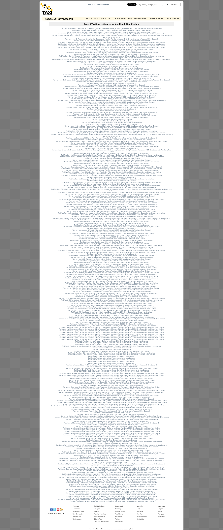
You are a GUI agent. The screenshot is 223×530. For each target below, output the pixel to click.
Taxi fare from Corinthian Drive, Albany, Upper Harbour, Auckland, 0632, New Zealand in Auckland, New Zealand (111, 160)
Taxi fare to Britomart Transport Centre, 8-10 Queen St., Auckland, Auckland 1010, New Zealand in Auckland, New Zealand (111, 382)
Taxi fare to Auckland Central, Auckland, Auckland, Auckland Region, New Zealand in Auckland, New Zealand (111, 351)
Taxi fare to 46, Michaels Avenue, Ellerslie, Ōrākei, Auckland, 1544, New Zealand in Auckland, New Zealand (111, 314)
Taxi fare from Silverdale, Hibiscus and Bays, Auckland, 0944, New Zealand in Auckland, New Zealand (111, 105)
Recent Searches (100, 516)
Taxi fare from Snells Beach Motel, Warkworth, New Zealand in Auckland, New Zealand (111, 122)
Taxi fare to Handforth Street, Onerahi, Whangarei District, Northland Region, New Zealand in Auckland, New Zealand (111, 407)
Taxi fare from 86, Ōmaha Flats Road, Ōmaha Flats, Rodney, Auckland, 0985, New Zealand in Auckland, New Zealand (111, 99)
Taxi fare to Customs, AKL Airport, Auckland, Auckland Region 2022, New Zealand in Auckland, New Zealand (111, 394)
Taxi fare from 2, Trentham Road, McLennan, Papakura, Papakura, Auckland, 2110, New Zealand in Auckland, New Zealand (111, 196)
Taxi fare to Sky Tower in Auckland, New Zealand (111, 462)
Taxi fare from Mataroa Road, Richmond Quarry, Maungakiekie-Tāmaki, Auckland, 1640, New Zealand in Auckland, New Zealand (111, 116)
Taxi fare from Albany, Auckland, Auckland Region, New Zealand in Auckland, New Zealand (111, 68)
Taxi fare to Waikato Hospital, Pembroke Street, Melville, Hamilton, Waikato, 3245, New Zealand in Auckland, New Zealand (111, 491)
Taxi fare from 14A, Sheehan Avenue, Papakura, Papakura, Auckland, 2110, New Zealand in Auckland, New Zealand (111, 139)
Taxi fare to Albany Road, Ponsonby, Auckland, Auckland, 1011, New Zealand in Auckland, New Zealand (112, 322)
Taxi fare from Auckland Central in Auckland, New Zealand (111, 119)
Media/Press (77, 516)
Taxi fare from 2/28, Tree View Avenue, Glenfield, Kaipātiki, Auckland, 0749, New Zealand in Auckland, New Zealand (111, 90)
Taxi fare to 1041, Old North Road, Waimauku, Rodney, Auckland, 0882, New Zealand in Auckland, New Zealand (111, 271)
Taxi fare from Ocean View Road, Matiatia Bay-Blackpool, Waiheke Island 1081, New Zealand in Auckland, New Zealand (111, 215)
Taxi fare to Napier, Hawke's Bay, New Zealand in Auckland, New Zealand (111, 440)
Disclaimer (140, 511)
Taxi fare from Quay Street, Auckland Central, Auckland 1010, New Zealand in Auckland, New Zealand (111, 81)
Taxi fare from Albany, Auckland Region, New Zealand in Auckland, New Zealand (111, 64)
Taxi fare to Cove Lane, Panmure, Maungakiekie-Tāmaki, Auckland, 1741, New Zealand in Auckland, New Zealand (111, 389)
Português (161, 516)
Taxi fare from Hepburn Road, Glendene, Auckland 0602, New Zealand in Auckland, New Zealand (111, 238)
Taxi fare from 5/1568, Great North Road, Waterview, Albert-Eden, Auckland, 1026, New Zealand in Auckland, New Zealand (111, 266)
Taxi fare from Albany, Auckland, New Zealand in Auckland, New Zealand (111, 51)
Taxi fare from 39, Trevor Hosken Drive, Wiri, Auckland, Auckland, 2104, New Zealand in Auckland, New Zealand (111, 198)
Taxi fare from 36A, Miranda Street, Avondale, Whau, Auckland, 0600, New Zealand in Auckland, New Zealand (111, 92)
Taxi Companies (78, 514)
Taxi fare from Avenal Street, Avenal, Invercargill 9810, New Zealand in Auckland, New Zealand (111, 237)
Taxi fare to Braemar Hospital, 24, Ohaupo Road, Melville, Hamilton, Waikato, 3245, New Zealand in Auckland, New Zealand (111, 380)
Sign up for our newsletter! (99, 4)
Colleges (97, 509)
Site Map (140, 514)
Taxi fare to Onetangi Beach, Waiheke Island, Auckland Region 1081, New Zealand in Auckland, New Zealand (111, 450)
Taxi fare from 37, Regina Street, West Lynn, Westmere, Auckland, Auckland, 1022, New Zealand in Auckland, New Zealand (111, 233)
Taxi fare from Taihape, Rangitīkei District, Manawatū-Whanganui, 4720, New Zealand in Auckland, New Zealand (111, 129)
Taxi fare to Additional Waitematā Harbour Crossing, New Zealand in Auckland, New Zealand (111, 320)
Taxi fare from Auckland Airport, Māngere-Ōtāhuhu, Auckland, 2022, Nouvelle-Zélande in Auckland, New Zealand (111, 230)
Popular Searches (100, 514)
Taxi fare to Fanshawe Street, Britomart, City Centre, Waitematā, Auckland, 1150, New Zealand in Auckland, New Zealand (111, 399)
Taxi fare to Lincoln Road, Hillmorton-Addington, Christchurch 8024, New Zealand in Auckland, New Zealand (111, 421)
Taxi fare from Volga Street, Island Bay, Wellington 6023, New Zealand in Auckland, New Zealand (111, 261)
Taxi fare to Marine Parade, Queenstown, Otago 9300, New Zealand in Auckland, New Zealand (111, 424)
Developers (76, 511)
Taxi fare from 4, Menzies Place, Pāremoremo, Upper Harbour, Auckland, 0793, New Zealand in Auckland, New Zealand (111, 240)
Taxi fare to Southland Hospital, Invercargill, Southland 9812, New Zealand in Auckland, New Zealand (112, 471)
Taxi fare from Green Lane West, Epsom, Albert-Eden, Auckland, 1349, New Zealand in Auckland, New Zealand (111, 165)
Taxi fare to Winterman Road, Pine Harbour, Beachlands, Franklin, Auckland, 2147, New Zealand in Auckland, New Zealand (111, 501)
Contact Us (140, 519)
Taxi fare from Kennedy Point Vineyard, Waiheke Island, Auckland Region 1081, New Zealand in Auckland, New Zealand (111, 216)
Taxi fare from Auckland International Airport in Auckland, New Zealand (111, 73)
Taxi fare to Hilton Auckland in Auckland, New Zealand (111, 413)
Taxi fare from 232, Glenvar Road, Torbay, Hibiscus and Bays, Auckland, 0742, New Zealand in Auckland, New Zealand (111, 247)
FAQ (138, 509)
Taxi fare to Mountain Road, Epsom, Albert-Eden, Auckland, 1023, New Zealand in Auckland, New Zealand (111, 436)
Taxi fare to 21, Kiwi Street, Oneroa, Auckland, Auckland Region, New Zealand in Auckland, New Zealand (111, 296)
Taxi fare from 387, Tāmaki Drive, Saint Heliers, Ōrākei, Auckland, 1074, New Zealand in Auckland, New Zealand (111, 259)
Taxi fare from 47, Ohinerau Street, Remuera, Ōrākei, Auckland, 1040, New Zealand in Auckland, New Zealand (111, 114)
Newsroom (173, 19)
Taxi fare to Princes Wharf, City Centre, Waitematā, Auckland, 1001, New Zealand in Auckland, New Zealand (111, 455)
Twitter (117, 519)
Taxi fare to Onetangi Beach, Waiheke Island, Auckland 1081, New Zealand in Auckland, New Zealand (111, 448)
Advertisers (76, 509)
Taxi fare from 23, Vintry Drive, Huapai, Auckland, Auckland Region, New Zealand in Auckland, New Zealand (111, 117)
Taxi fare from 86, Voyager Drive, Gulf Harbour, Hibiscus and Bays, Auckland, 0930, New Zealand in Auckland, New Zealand (112, 97)
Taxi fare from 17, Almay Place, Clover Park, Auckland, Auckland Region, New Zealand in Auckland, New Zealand (111, 78)
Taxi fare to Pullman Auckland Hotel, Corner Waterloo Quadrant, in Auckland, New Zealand (111, 457)
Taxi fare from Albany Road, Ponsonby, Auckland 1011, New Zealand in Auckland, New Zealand (111, 85)
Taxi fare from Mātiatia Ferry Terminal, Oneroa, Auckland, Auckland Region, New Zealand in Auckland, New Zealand (111, 58)
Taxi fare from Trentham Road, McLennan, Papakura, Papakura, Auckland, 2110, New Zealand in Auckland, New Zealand (111, 201)
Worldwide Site (142, 516)
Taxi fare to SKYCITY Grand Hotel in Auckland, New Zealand (111, 465)
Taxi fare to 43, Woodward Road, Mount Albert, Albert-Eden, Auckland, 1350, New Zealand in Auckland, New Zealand (111, 312)
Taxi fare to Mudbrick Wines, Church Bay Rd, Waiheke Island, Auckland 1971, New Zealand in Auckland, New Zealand (111, 438)
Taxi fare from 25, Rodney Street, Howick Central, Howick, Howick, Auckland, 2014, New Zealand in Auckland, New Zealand (111, 102)
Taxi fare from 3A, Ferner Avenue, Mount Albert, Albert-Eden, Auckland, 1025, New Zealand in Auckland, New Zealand (111, 143)
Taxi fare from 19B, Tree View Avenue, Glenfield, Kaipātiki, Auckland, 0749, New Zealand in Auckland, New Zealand (111, 63)
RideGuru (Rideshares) (101, 521)
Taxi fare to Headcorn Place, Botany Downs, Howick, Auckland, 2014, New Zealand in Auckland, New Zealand (111, 411)
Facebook (118, 516)
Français (161, 514)
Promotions (119, 521)
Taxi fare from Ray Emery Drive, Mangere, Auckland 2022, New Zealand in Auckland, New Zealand (111, 223)
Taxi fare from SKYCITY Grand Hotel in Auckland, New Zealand (111, 121)
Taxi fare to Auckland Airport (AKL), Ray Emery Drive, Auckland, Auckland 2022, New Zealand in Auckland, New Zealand (111, 324)
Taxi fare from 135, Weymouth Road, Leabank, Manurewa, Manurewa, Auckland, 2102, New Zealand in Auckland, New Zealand (111, 187)
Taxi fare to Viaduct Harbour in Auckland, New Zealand (111, 488)
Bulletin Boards (120, 511)
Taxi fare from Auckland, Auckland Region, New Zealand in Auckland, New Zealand (111, 158)
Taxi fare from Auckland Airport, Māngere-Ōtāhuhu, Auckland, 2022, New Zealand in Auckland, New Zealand (111, 54)
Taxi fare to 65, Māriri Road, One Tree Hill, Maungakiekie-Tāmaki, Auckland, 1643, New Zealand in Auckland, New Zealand (111, 317)
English (160, 509)
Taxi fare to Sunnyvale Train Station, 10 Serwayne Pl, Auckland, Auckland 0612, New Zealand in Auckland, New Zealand (111, 472)
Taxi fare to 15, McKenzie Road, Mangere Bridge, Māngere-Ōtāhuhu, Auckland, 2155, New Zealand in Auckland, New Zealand (111, 285)
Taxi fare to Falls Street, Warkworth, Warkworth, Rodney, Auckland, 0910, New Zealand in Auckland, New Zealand (111, 397)
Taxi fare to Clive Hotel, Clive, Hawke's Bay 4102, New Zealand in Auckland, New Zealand (111, 385)
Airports (96, 511)
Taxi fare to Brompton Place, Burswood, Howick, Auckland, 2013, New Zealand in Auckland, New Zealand (111, 384)
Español (160, 511)
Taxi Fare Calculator (98, 19)
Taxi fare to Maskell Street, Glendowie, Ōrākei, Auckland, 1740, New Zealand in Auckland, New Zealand (111, 426)
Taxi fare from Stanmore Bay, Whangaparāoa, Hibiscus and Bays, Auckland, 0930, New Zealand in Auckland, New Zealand (111, 256)
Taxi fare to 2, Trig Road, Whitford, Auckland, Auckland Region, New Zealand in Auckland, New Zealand (111, 295)
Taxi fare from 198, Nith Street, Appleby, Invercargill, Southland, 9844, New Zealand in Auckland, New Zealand (111, 41)
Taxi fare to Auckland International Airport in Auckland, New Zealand (111, 356)
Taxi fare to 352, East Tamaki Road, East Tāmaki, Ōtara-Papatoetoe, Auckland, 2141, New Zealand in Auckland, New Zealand (111, 302)
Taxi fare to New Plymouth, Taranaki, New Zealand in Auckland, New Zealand (111, 443)
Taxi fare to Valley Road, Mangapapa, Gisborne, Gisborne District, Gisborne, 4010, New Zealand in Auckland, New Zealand (111, 486)
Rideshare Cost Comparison (130, 19)
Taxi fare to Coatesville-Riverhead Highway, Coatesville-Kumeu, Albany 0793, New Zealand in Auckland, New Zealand (111, 303)
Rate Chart (156, 19)
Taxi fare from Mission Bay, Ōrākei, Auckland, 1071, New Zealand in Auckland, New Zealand (111, 104)
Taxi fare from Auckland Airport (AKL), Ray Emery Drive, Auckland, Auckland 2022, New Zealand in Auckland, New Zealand (111, 128)
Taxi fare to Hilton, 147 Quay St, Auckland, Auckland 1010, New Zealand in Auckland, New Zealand (111, 414)
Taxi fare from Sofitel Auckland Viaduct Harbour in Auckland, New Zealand (111, 124)
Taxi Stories (119, 514)
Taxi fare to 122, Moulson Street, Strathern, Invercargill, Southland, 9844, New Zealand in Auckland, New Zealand (111, 279)
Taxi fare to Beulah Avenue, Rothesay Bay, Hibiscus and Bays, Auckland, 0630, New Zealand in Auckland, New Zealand (111, 378)
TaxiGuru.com (77, 519)
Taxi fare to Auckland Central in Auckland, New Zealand (111, 348)
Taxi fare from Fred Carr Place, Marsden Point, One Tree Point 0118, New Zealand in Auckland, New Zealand (111, 264)
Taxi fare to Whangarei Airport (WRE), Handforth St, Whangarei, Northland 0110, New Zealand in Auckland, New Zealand (112, 498)
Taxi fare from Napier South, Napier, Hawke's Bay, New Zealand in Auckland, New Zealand (111, 242)
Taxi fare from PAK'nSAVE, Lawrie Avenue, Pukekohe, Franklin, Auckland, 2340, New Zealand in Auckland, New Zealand (111, 49)
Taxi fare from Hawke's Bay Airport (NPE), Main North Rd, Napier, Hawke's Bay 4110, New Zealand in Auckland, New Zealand (111, 174)
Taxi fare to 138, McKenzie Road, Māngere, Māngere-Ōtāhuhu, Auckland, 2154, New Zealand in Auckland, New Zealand (111, 281)
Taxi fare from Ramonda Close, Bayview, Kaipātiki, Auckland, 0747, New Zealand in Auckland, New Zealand (111, 235)
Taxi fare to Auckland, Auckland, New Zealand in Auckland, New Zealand (111, 366)
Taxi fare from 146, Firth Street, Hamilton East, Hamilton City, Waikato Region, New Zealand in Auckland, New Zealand (111, 257)
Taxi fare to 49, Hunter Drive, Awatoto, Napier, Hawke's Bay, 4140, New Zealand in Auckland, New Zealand (111, 315)
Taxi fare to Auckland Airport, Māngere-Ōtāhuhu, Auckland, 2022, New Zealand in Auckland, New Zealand (111, 341)
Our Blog (118, 509)
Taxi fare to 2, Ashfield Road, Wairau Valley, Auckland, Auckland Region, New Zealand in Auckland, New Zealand (111, 290)
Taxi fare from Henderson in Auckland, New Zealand (111, 110)
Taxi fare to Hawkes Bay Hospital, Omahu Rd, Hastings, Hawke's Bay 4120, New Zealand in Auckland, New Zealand (111, 409)
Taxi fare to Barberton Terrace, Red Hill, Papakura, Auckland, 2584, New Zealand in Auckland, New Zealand (111, 377)
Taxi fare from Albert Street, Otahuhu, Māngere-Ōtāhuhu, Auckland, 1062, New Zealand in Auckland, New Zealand (111, 30)
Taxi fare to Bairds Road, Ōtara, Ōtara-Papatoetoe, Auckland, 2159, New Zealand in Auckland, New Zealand (111, 370)
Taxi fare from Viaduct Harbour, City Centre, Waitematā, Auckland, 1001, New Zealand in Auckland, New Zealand (111, 249)
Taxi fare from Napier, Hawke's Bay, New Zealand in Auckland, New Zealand (111, 148)
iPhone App (98, 519)
